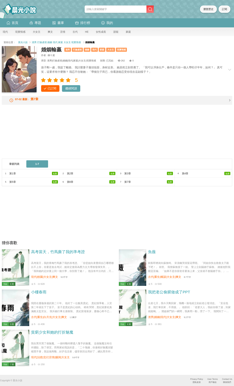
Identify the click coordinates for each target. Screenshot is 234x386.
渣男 (34, 42)
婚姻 (49, 42)
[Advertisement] (111, 136)
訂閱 (224, 9)
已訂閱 (52, 88)
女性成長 (101, 31)
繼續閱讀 (71, 88)
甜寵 (115, 31)
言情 (62, 31)
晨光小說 (23, 42)
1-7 (37, 167)
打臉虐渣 (42, 42)
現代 (5, 31)
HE (86, 31)
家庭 (128, 31)
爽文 (50, 31)
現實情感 (20, 31)
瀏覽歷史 (208, 9)
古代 (75, 31)
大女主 (36, 31)
